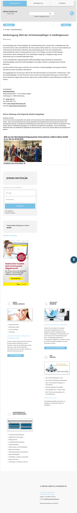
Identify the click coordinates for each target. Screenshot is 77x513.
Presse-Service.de (15, 3)
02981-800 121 (10, 99)
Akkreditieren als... (38, 3)
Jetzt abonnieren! (15, 355)
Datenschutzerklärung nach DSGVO (49, 503)
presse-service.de (10, 12)
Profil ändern (12, 332)
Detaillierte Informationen (55, 348)
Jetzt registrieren (9, 211)
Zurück (9, 25)
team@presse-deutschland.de (51, 499)
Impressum (61, 486)
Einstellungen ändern (14, 327)
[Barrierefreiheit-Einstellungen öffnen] (74, 259)
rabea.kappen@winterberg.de (16, 103)
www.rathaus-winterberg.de (17, 106)
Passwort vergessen (10, 213)
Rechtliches (62, 3)
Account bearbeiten (13, 329)
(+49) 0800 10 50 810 (50, 496)
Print (66, 25)
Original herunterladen (14, 163)
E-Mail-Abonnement (14, 324)
